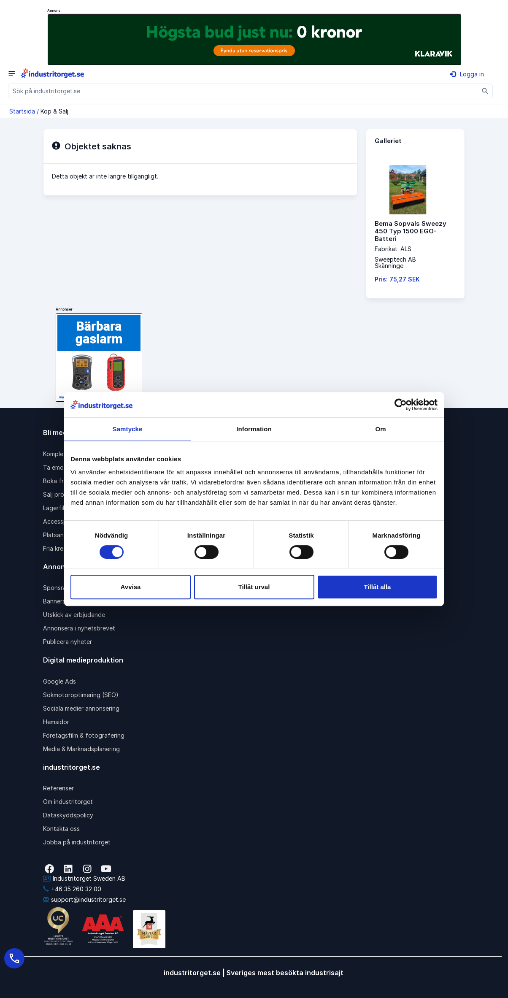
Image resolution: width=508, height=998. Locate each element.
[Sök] (485, 91)
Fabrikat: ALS (393, 248)
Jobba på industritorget (77, 842)
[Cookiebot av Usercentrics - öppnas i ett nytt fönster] (401, 404)
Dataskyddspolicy (68, 815)
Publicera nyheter (67, 641)
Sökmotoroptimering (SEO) (81, 694)
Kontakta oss (61, 828)
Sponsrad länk (63, 587)
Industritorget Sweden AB (84, 878)
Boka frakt (58, 480)
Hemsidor (56, 721)
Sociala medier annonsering (81, 708)
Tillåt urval (254, 586)
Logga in (467, 74)
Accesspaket (61, 521)
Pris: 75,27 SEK (397, 279)
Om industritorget (68, 801)
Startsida (22, 111)
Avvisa (131, 586)
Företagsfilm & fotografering (83, 735)
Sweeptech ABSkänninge (395, 262)
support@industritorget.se (84, 899)
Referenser (58, 788)
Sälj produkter (62, 494)
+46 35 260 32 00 (72, 889)
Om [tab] (380, 429)
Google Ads (59, 681)
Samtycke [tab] (128, 429)
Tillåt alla (377, 586)
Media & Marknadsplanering (81, 748)
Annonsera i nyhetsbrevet (79, 628)
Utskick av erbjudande (74, 614)
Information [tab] (254, 429)
